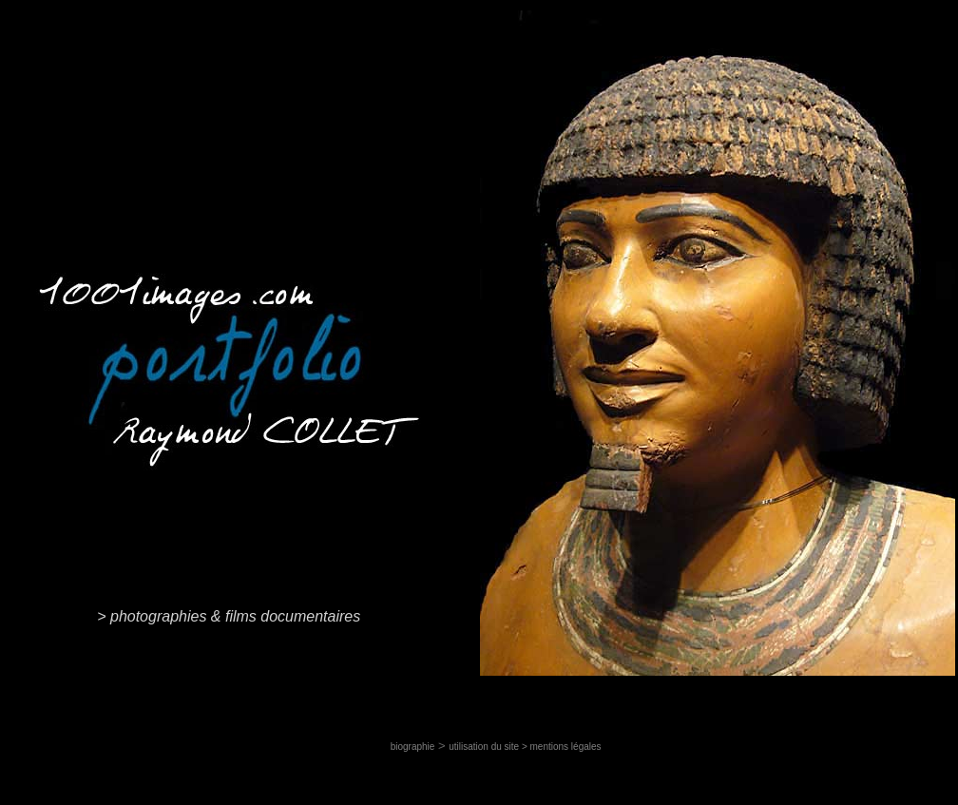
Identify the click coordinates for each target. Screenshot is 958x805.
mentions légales (566, 746)
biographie (413, 746)
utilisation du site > (489, 746)
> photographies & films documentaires (228, 616)
